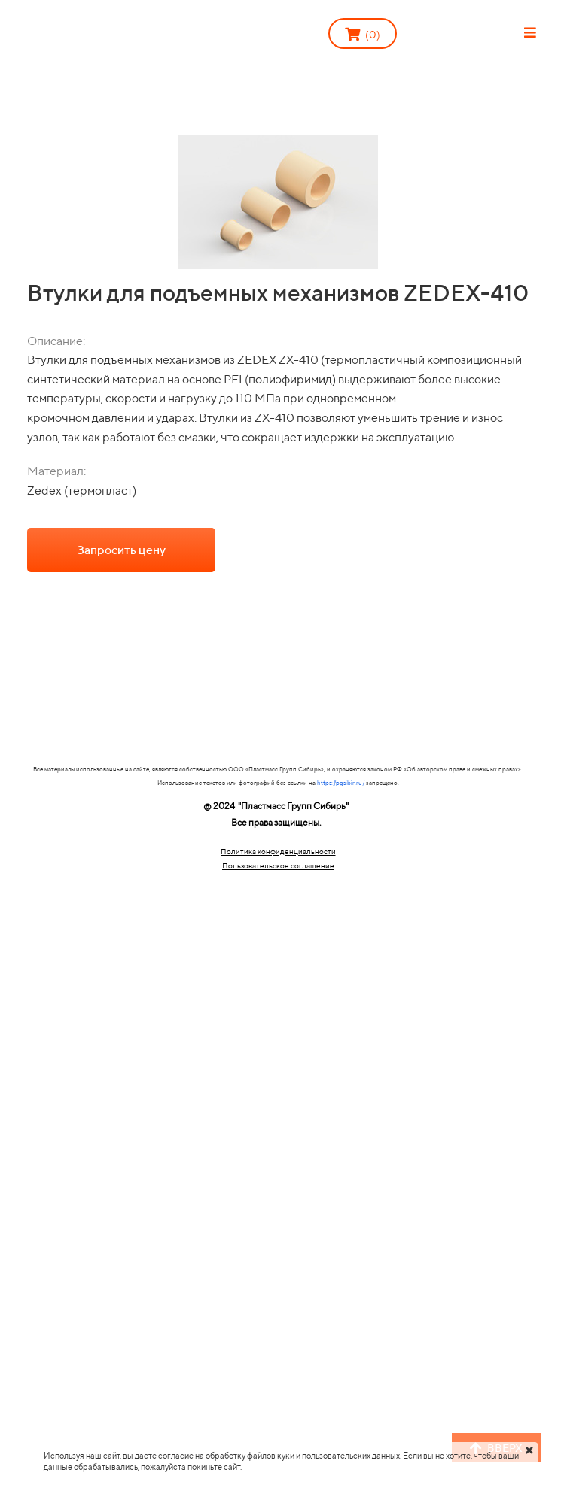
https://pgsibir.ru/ (340, 782)
